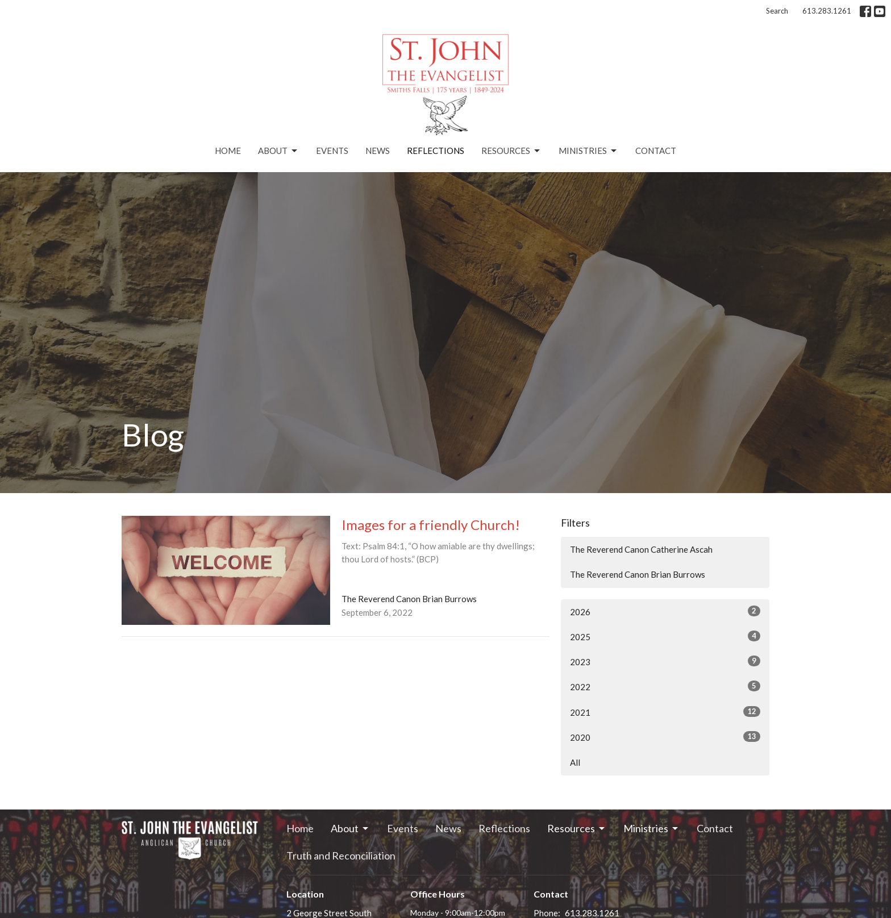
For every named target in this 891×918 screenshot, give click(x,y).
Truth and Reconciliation (340, 855)
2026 (665, 611)
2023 (665, 661)
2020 (665, 736)
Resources (511, 151)
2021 (665, 711)
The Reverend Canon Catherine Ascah (641, 549)
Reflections (435, 150)
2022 (665, 686)
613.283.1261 (826, 10)
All (575, 762)
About (278, 151)
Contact (655, 150)
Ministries (588, 151)
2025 (665, 636)
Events (332, 150)
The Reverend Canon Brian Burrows (637, 574)
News (377, 150)
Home (228, 150)
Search (777, 10)
